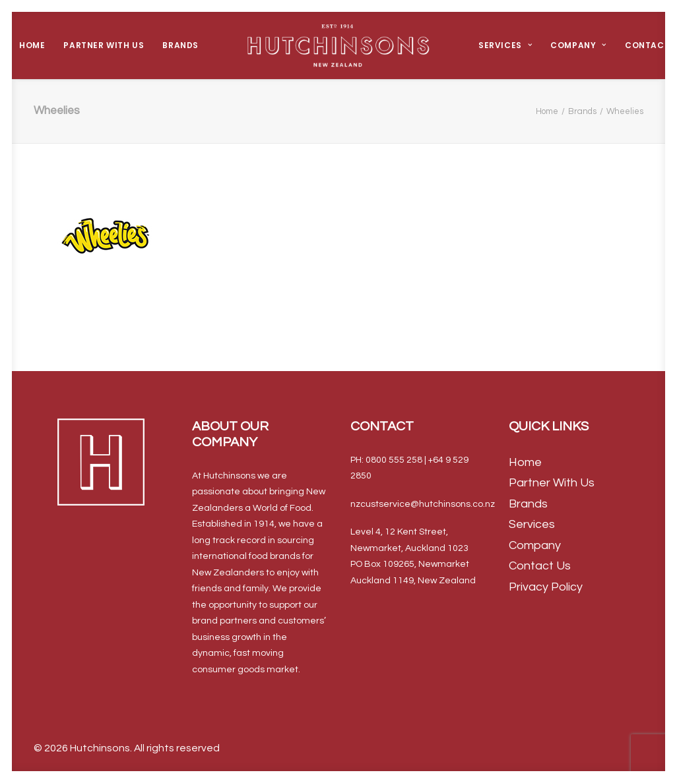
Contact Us (540, 566)
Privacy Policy (546, 587)
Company (578, 45)
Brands (180, 45)
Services (505, 45)
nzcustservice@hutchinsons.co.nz (422, 504)
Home (32, 45)
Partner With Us (103, 45)
